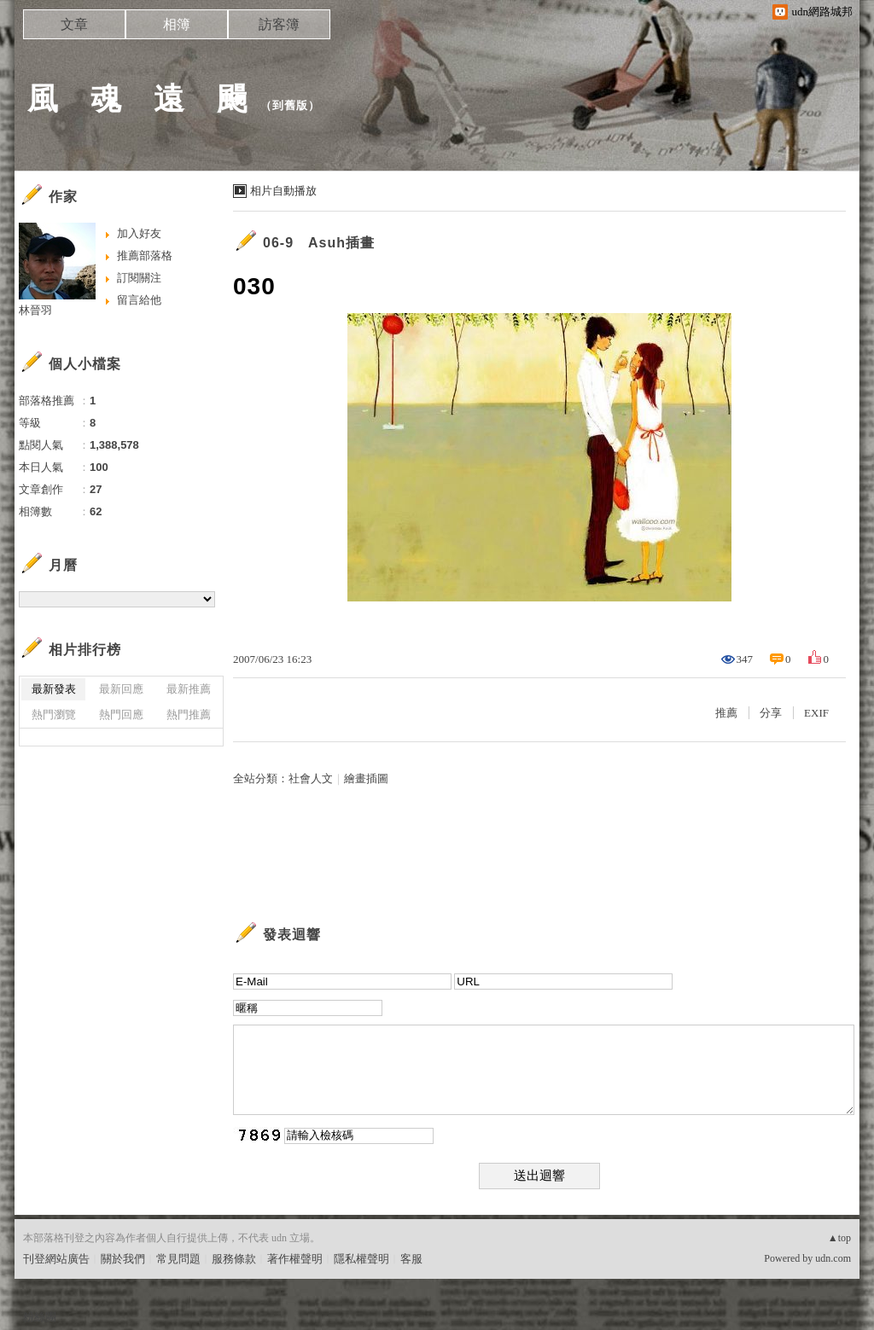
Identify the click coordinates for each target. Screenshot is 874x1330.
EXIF (816, 712)
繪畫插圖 (366, 778)
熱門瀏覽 (54, 714)
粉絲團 (39, 1316)
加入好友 (139, 233)
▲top (839, 1238)
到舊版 (290, 105)
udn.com (833, 1258)
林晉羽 (35, 310)
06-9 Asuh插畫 (319, 242)
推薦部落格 (144, 255)
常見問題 (178, 1258)
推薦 (726, 712)
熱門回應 (121, 714)
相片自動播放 (283, 190)
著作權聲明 (295, 1258)
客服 (411, 1258)
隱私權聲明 (361, 1258)
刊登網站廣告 (56, 1258)
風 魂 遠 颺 (137, 98)
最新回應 (121, 688)
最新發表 (54, 688)
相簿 (176, 24)
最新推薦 (188, 688)
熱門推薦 (188, 714)
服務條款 (234, 1258)
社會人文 (310, 778)
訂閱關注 (139, 277)
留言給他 (139, 299)
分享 (771, 712)
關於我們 (123, 1258)
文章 (74, 24)
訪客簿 (279, 24)
